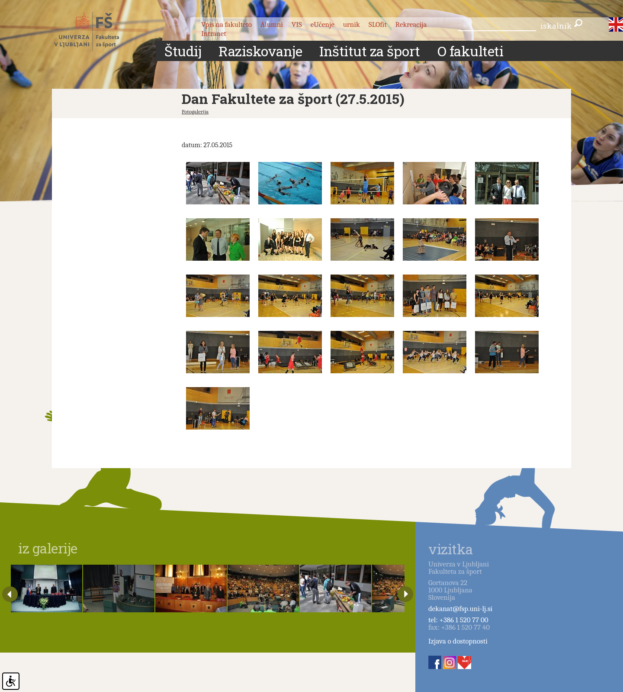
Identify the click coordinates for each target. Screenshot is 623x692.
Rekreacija (411, 24)
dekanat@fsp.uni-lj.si (460, 609)
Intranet (213, 33)
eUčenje (322, 24)
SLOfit (378, 24)
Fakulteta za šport (96, 31)
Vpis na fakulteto (226, 24)
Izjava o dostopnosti (458, 641)
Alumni (271, 24)
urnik (351, 24)
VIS (297, 24)
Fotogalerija (195, 111)
